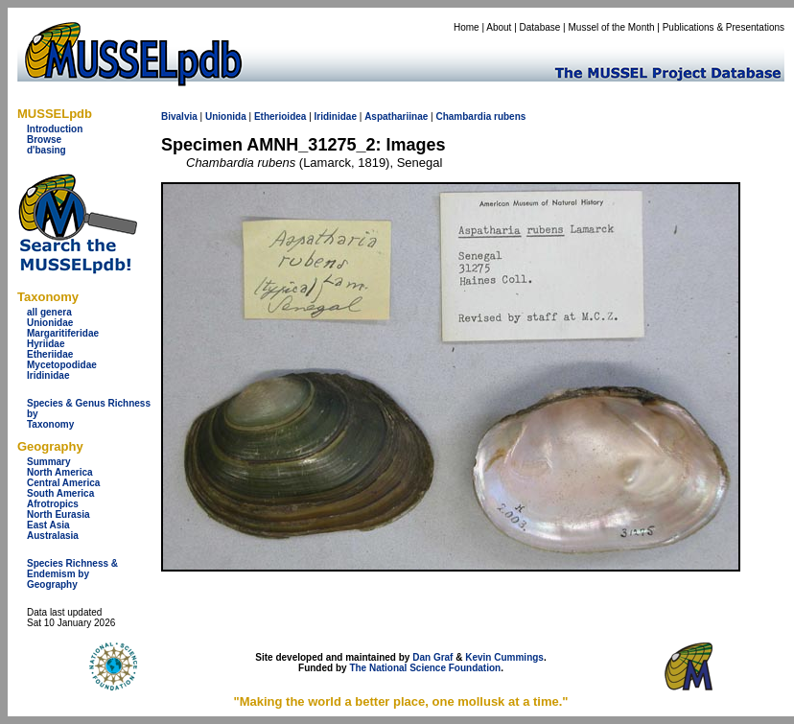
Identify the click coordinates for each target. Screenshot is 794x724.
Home (466, 27)
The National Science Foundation (425, 668)
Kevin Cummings (504, 657)
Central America (63, 483)
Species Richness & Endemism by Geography (72, 574)
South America (60, 493)
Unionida (225, 116)
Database (540, 27)
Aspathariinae (396, 116)
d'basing (46, 150)
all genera (49, 312)
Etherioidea (280, 116)
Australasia (53, 535)
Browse (44, 139)
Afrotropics (53, 504)
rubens (509, 116)
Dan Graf (432, 657)
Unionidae (50, 322)
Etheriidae (50, 354)
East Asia (48, 525)
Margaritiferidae (63, 333)
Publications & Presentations (723, 27)
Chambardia (463, 116)
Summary (49, 461)
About (498, 27)
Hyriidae (45, 344)
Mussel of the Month (612, 27)
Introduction (54, 129)
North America (60, 472)
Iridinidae (48, 375)
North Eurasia (58, 514)
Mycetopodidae (62, 365)
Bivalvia (179, 116)
